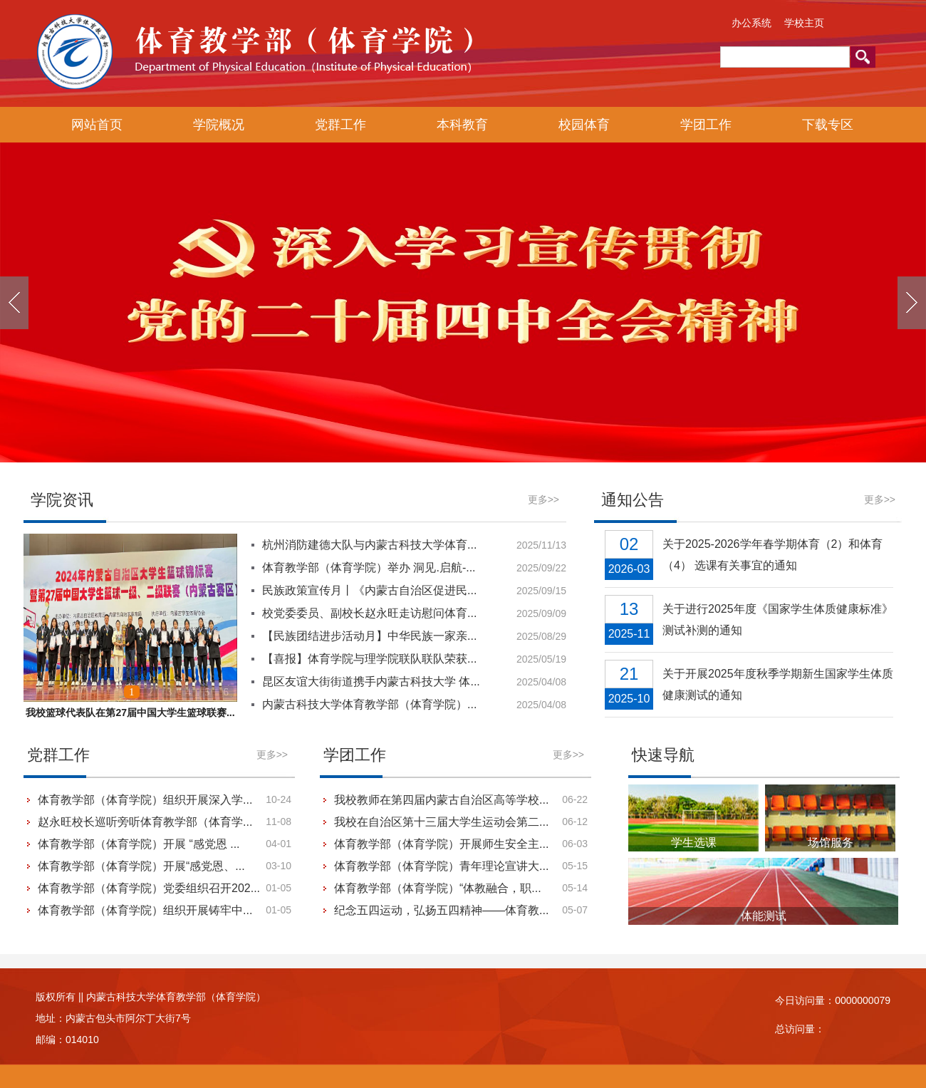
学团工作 (706, 125)
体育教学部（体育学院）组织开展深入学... (145, 800)
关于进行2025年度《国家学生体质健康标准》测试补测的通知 (777, 619)
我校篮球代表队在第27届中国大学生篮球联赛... (130, 712)
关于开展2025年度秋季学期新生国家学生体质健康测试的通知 (777, 684)
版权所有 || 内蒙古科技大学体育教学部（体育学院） (151, 996)
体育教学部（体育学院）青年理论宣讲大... (441, 866)
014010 (82, 1039)
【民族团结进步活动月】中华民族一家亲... (369, 636)
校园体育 (584, 125)
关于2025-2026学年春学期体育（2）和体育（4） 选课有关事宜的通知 (772, 554)
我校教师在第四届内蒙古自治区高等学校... (441, 800)
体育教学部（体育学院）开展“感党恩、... (141, 866)
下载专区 (827, 125)
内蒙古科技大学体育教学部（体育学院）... (369, 704)
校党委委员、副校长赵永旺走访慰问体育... (369, 613)
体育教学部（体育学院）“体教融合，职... (437, 888)
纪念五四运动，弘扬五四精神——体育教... (441, 910)
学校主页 (804, 23)
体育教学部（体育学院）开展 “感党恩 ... (139, 844)
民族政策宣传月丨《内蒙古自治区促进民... (369, 590)
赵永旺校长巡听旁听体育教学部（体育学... (145, 822)
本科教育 (462, 125)
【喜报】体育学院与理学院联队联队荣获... (369, 659)
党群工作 (340, 125)
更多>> (543, 499)
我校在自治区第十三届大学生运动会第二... (441, 822)
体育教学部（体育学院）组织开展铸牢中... (145, 910)
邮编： (51, 1039)
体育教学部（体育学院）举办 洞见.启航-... (369, 567)
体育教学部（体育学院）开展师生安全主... (441, 844)
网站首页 (97, 125)
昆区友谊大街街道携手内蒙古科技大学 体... (371, 681)
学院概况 (218, 125)
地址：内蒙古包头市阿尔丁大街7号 (113, 1018)
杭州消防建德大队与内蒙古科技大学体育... (369, 545)
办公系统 (751, 23)
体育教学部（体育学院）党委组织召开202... (149, 888)
